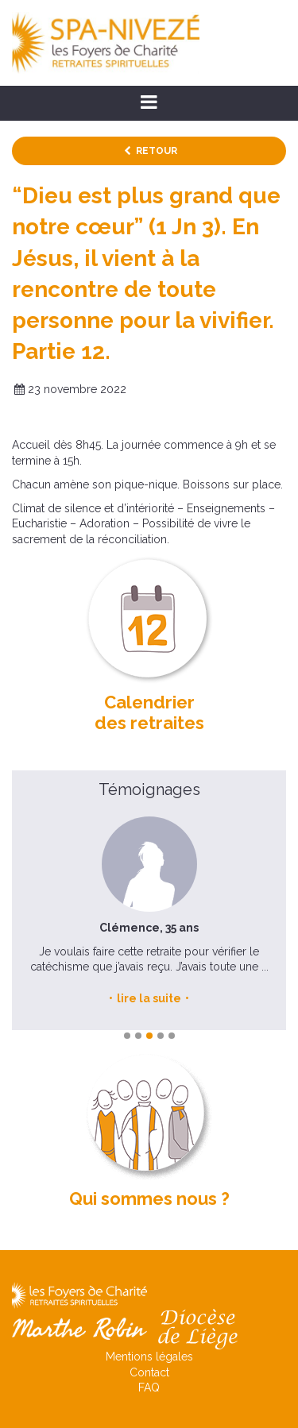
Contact (149, 1372)
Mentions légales (149, 1356)
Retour (156, 150)
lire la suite (149, 998)
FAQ (149, 1387)
